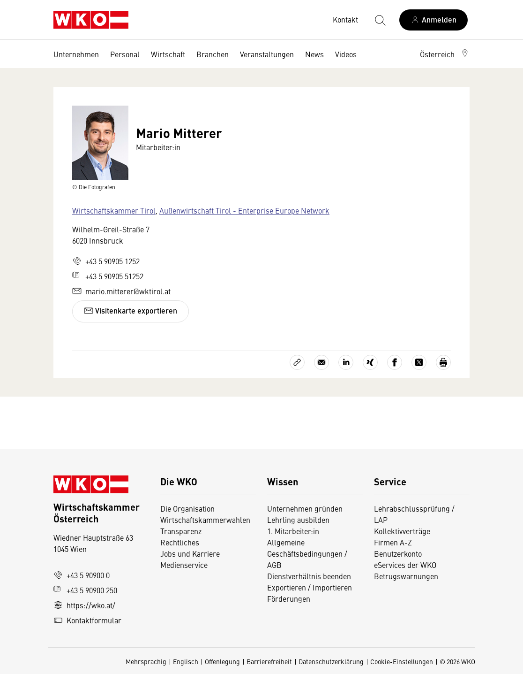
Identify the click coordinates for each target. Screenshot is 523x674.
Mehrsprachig (146, 661)
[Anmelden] (433, 20)
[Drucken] (443, 362)
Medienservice (184, 564)
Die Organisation (187, 508)
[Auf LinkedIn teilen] (345, 362)
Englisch (185, 661)
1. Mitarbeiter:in (293, 531)
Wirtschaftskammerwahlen (205, 519)
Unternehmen (76, 54)
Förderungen (288, 598)
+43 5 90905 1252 (106, 261)
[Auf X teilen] (418, 362)
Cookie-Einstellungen (401, 661)
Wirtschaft (168, 54)
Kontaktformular (87, 620)
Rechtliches (179, 542)
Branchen (212, 54)
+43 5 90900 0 (81, 575)
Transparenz (181, 531)
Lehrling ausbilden (298, 519)
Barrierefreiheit (269, 661)
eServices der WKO (405, 564)
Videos (346, 54)
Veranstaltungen (267, 54)
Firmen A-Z (393, 542)
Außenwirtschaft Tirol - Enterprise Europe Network (244, 210)
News (314, 54)
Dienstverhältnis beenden (309, 576)
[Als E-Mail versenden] (321, 362)
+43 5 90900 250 (85, 590)
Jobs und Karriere (190, 553)
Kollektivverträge (402, 531)
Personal (125, 54)
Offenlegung (222, 661)
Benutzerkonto (398, 553)
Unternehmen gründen (305, 508)
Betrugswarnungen (407, 576)
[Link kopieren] (297, 362)
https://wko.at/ (84, 605)
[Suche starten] (380, 20)
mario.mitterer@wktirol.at (121, 291)
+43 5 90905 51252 (107, 276)
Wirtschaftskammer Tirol (114, 210)
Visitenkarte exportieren (130, 310)
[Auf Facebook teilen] (394, 362)
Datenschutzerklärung (331, 661)
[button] (445, 54)
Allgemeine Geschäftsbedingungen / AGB (307, 553)
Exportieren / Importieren (309, 587)
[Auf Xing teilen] (370, 362)
